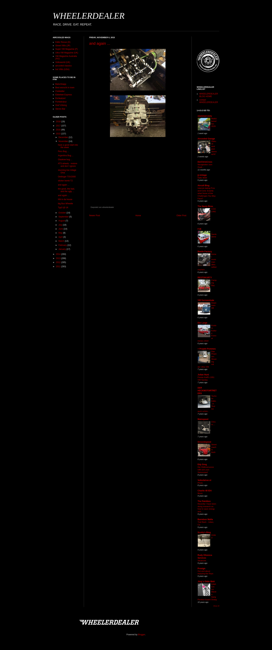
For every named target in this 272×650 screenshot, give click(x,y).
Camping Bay (213, 282)
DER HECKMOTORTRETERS (207, 391)
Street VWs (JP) (62, 45)
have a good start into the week (68, 146)
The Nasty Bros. (205, 206)
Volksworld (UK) (62, 62)
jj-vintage (202, 175)
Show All (216, 606)
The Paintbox (204, 501)
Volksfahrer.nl (204, 480)
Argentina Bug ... (65, 155)
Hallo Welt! (202, 178)
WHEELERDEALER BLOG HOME (208, 95)
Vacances (202, 560)
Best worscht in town (64, 87)
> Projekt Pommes (207, 349)
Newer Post (94, 215)
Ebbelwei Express (63, 94)
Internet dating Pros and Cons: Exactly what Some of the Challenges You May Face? (207, 193)
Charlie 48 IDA (205, 490)
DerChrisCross (205, 162)
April (60, 237)
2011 (58, 266)
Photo (200, 483)
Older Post (181, 215)
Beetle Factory (205, 251)
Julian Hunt (203, 374)
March (61, 241)
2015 (58, 133)
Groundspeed (204, 442)
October (62, 213)
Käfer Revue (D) (62, 42)
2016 (58, 129)
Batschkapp (60, 84)
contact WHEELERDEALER (208, 101)
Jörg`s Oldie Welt (206, 581)
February (62, 245)
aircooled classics (63, 65)
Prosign (201, 568)
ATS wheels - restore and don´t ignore (67, 164)
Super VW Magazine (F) (66, 49)
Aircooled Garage (206, 138)
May (60, 233)
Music (200, 493)
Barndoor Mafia (205, 519)
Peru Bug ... (63, 151)
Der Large (202, 323)
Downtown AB (213, 305)
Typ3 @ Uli (63, 207)
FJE (199, 229)
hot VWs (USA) (62, 69)
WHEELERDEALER (89, 16)
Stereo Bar (60, 109)
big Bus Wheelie (65, 203)
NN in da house (65, 199)
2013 (58, 258)
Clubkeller (60, 91)
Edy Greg (202, 464)
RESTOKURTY (205, 277)
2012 (58, 262)
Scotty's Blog (204, 532)
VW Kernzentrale (206, 300)
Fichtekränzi (61, 102)
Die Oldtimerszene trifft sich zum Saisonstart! (206, 469)
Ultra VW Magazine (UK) (66, 52)
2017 (58, 125)
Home (138, 215)
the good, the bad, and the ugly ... (66, 190)
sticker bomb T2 (65, 180)
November (63, 141)
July (60, 225)
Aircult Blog (203, 185)
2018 (58, 121)
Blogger (141, 634)
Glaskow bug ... (65, 159)
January (62, 249)
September (63, 217)
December (63, 137)
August (62, 220)
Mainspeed (203, 419)
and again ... (99, 43)
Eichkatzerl (60, 98)
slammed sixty (205, 116)
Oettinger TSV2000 (67, 176)
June (60, 229)
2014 (58, 254)
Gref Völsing (61, 105)
